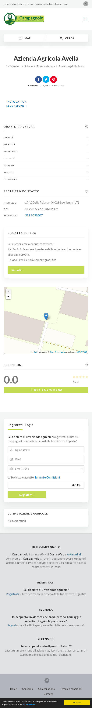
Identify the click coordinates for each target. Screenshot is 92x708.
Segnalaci (13, 625)
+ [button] (8, 291)
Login (29, 425)
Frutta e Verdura (46, 66)
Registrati (15, 425)
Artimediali (74, 554)
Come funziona (46, 688)
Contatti (48, 693)
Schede (29, 66)
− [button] (8, 296)
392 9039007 (34, 215)
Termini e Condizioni (47, 477)
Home (15, 66)
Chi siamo (27, 688)
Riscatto (17, 270)
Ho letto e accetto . (35, 477)
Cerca (67, 38)
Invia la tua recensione (46, 389)
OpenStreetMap (57, 352)
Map (25, 38)
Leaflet (34, 352)
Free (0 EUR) (22, 468)
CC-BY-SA (82, 352)
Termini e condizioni (71, 688)
